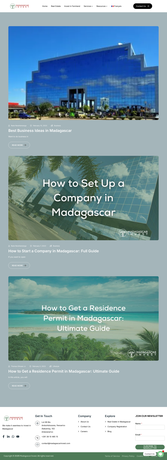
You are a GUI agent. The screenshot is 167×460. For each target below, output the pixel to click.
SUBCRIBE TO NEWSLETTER (150, 447)
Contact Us (141, 6)
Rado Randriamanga (17, 126)
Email (138, 434)
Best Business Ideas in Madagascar (40, 130)
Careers (84, 431)
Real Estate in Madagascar (119, 422)
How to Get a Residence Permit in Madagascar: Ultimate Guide (63, 371)
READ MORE (17, 145)
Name (138, 423)
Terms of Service (112, 456)
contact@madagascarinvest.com (56, 443)
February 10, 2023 (38, 126)
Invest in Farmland (72, 6)
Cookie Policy (143, 456)
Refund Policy (157, 456)
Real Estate (56, 6)
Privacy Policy (128, 456)
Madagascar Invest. (28, 456)
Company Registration (117, 426)
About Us (85, 422)
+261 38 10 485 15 (50, 436)
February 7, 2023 (38, 246)
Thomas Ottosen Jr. (17, 366)
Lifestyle (54, 366)
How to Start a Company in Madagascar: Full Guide (53, 251)
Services (87, 6)
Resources (101, 6)
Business (56, 126)
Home (44, 6)
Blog (109, 431)
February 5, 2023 (38, 366)
